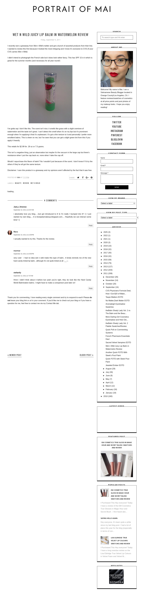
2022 (105, 235)
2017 (105, 253)
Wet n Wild (35, 183)
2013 (105, 267)
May (107, 379)
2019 (105, 246)
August (108, 369)
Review (26, 183)
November (110, 280)
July (107, 372)
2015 (105, 260)
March (108, 386)
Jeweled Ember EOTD (115, 365)
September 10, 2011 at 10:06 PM (24, 254)
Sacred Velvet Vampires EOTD (118, 342)
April (107, 383)
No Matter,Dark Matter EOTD (118, 301)
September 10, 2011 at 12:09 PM (24, 235)
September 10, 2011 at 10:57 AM (24, 210)
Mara (16, 232)
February (109, 389)
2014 (105, 263)
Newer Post (16, 354)
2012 (105, 270)
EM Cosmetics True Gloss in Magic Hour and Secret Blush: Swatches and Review (117, 445)
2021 (105, 239)
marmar (17, 251)
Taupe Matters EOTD (114, 297)
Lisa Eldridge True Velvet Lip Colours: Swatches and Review (120, 541)
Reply (91, 225)
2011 (105, 273)
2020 (105, 242)
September (110, 287)
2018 (105, 249)
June (108, 376)
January (109, 393)
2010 (105, 396)
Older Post (86, 354)
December (110, 277)
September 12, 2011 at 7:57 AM (23, 276)
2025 (105, 232)
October (109, 284)
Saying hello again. (109, 518)
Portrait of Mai (72, 10)
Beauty (18, 183)
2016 (105, 256)
